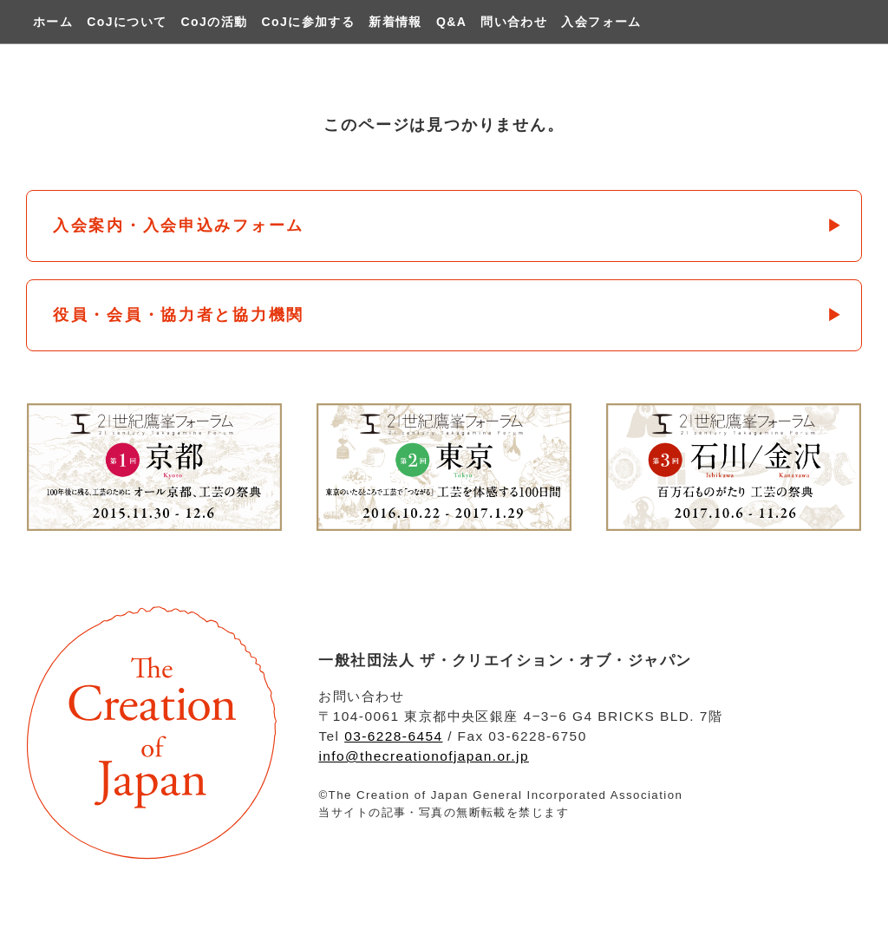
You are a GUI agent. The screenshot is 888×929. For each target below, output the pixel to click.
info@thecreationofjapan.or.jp (423, 756)
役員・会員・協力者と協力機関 (178, 315)
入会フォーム (601, 22)
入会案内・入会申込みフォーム (178, 225)
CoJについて (126, 22)
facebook (819, 21)
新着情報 (395, 22)
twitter (844, 21)
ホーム (53, 22)
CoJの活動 (214, 22)
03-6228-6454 (393, 736)
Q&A (451, 22)
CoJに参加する (309, 22)
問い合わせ (513, 22)
